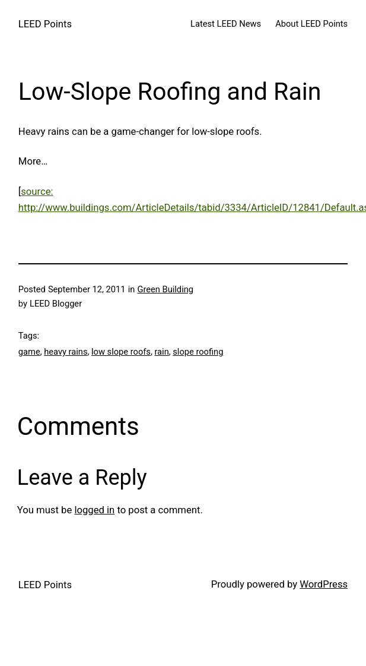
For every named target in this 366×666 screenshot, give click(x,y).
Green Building (165, 289)
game (29, 351)
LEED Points (45, 24)
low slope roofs (121, 351)
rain (161, 351)
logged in (94, 510)
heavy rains (65, 351)
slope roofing (198, 351)
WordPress (324, 584)
